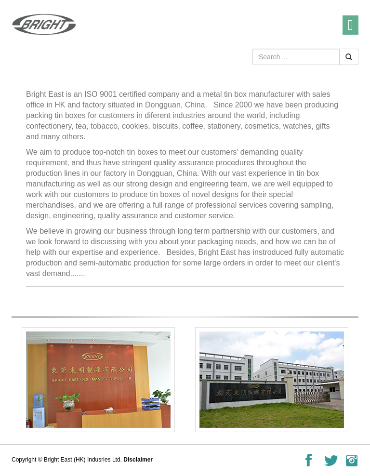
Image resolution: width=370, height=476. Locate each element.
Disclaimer (138, 459)
